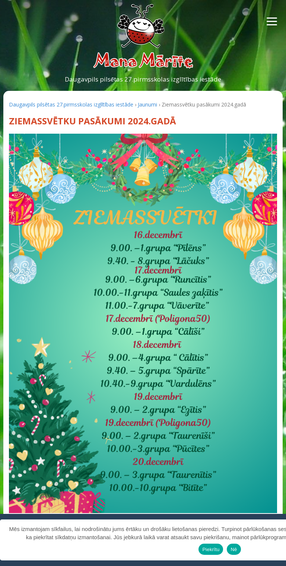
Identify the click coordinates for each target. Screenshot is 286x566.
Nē (234, 549)
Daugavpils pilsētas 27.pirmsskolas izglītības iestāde (143, 79)
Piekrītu (210, 549)
